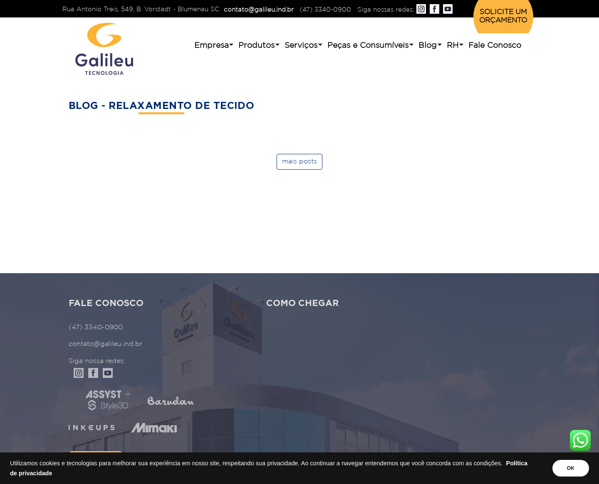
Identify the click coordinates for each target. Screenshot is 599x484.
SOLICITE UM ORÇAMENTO (503, 16)
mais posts (299, 161)
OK (570, 468)
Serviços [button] (301, 45)
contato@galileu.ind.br (259, 9)
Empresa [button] (211, 45)
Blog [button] (427, 45)
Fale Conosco (494, 45)
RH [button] (452, 45)
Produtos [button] (256, 45)
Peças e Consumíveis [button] (367, 45)
